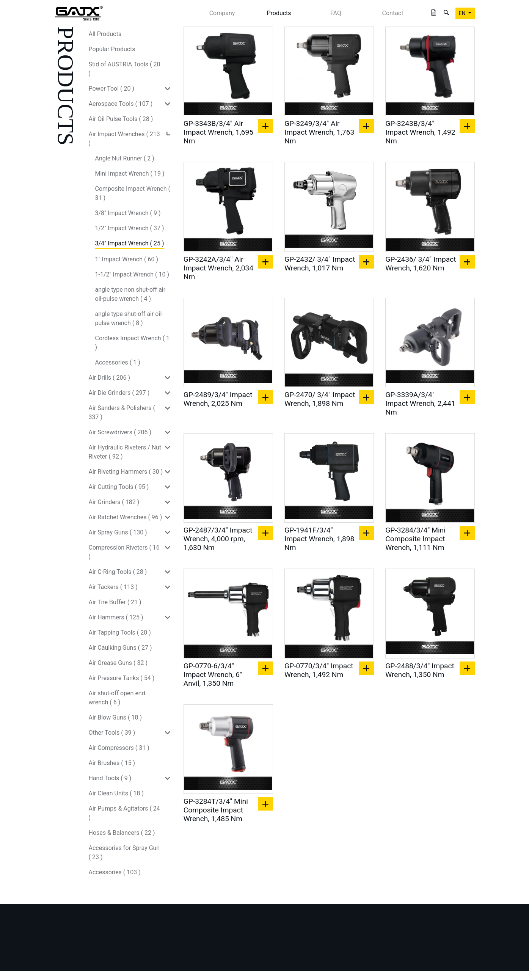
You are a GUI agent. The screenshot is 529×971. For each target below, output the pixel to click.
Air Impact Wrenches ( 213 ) (124, 138)
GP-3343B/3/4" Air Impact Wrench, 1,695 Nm (218, 132)
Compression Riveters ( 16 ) (124, 552)
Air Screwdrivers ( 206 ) (120, 432)
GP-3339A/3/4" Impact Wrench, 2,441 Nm (420, 403)
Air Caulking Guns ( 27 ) (120, 647)
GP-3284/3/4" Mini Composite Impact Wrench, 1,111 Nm (415, 539)
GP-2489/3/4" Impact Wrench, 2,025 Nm (218, 399)
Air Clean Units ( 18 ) (116, 793)
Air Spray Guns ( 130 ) (118, 532)
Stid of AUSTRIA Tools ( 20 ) (124, 69)
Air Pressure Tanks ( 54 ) (122, 678)
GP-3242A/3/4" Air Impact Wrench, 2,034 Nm (218, 268)
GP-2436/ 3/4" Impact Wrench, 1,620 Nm (420, 263)
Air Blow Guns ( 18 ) (115, 717)
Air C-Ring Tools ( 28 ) (118, 571)
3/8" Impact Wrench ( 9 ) (128, 213)
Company (222, 13)
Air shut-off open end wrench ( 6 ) (117, 698)
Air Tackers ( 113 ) (113, 587)
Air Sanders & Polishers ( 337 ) (122, 412)
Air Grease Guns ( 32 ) (118, 662)
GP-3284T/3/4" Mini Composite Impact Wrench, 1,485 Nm (216, 810)
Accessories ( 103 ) (115, 872)
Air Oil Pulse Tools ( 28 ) (121, 119)
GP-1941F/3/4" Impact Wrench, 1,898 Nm (319, 539)
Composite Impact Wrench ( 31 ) (132, 193)
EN (463, 13)
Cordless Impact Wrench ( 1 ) (132, 343)
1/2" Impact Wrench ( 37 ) (129, 228)
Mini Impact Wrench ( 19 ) (130, 173)
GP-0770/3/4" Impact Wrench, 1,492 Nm (318, 670)
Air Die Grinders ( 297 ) (119, 392)
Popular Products (112, 49)
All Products (105, 34)
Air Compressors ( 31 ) (119, 747)
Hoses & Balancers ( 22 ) (122, 832)
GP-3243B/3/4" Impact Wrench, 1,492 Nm (420, 132)
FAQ (335, 13)
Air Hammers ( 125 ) (116, 617)
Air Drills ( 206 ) (109, 377)
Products (279, 13)
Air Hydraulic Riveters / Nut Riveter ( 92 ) (125, 452)
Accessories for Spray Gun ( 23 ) (124, 852)
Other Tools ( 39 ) (112, 732)
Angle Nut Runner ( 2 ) (124, 158)
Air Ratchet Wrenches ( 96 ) (125, 517)
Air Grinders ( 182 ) (114, 502)
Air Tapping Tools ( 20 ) (120, 632)
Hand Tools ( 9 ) (110, 778)
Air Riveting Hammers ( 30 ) (126, 471)
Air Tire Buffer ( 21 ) (115, 602)
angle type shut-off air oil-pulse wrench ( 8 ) (129, 318)
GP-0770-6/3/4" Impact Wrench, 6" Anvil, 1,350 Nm (213, 674)
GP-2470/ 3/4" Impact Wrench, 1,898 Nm (319, 399)
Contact (392, 13)
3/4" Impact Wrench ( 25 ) (129, 243)
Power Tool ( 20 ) (112, 88)
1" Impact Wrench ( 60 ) (126, 259)
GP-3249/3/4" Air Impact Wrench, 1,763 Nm (319, 132)
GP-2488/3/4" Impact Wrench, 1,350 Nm (419, 670)
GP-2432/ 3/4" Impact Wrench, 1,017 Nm (319, 263)
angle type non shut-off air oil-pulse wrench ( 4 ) (130, 294)
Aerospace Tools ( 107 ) (121, 103)
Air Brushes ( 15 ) (112, 763)
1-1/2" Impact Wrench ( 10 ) (132, 274)
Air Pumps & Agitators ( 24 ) (124, 813)
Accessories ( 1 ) (117, 362)
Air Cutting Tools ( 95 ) (119, 486)
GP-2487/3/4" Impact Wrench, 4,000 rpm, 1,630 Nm (218, 539)
